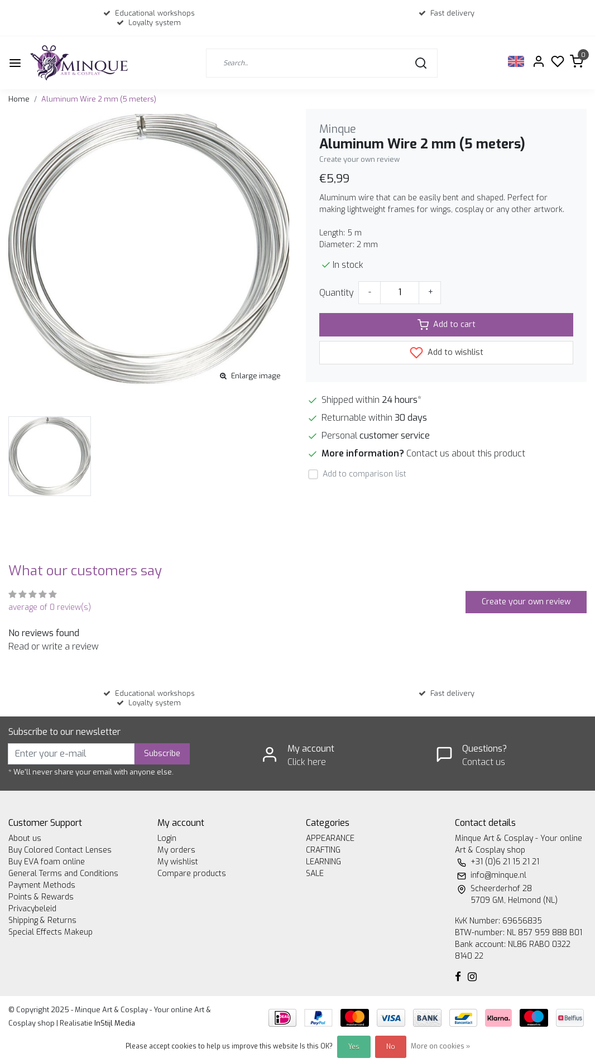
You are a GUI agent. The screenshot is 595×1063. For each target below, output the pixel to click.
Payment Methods (41, 885)
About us (24, 838)
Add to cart (447, 324)
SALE (315, 873)
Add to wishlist (446, 352)
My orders (176, 850)
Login (166, 838)
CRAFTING (323, 850)
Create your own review (359, 159)
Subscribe (162, 753)
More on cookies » (440, 1046)
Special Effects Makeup (50, 932)
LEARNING (323, 862)
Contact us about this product (465, 453)
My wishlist (177, 862)
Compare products (191, 873)
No (390, 1046)
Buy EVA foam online (46, 862)
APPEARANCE (330, 838)
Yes (353, 1046)
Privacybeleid (32, 908)
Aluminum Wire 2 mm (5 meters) (98, 99)
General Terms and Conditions (63, 873)
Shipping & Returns (42, 920)
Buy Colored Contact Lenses (60, 850)
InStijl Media (114, 1023)
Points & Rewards (41, 897)
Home (19, 99)
